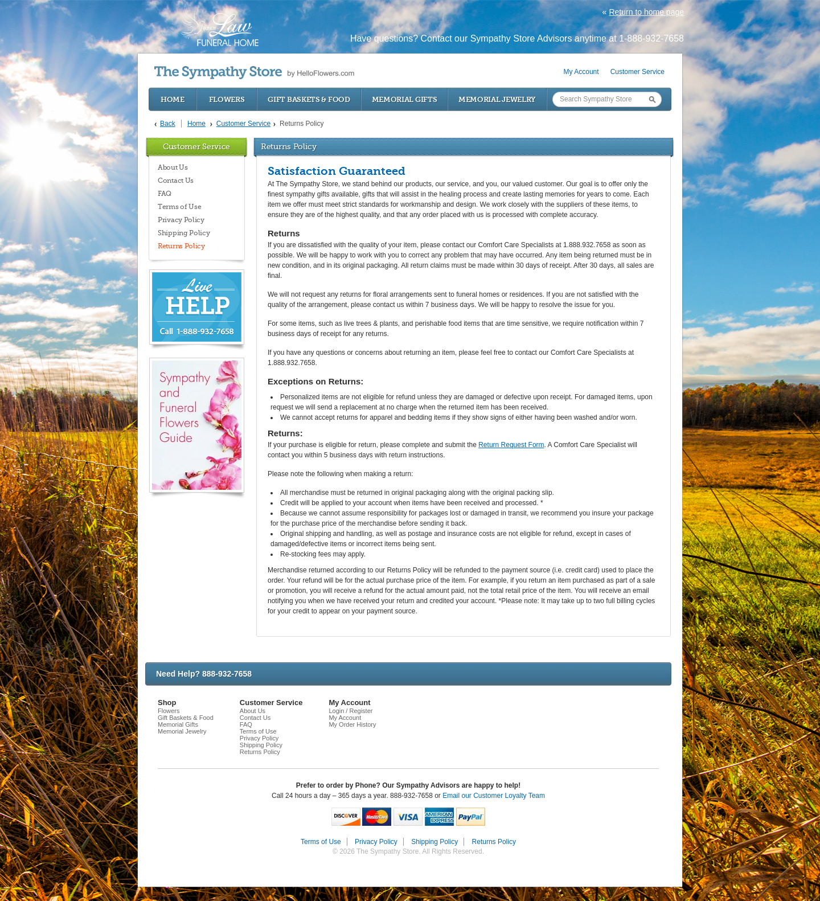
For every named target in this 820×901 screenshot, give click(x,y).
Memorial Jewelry (497, 99)
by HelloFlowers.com (254, 72)
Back (167, 124)
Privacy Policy (181, 220)
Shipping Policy (184, 233)
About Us (173, 167)
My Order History (352, 724)
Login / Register (350, 710)
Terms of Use (179, 207)
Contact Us (176, 181)
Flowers (227, 99)
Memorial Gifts (404, 99)
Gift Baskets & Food (309, 99)
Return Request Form (511, 445)
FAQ (164, 194)
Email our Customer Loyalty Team (493, 796)
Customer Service (637, 72)
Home (172, 99)
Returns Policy (181, 246)
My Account (581, 72)
